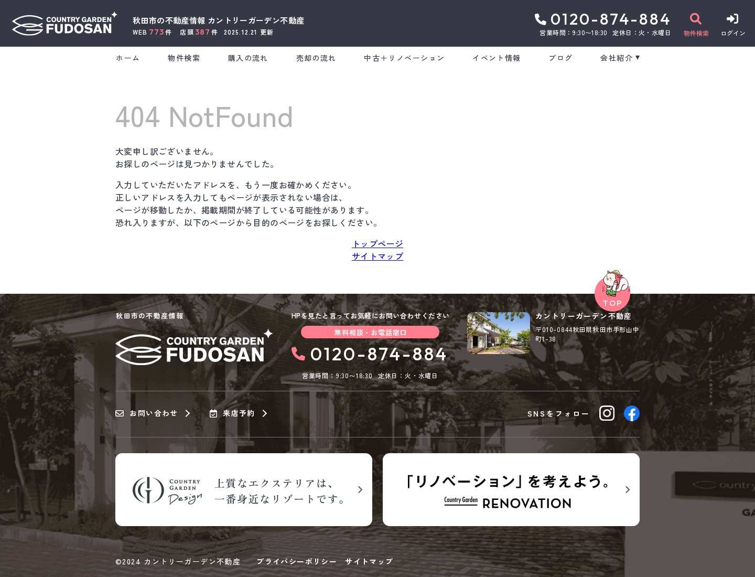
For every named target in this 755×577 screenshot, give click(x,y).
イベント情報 (496, 57)
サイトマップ (377, 256)
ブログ (560, 57)
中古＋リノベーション (404, 57)
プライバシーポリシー (296, 561)
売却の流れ (316, 57)
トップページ (377, 243)
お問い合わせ (146, 413)
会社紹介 (616, 57)
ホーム (128, 57)
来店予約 (232, 413)
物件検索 (184, 57)
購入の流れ (248, 57)
